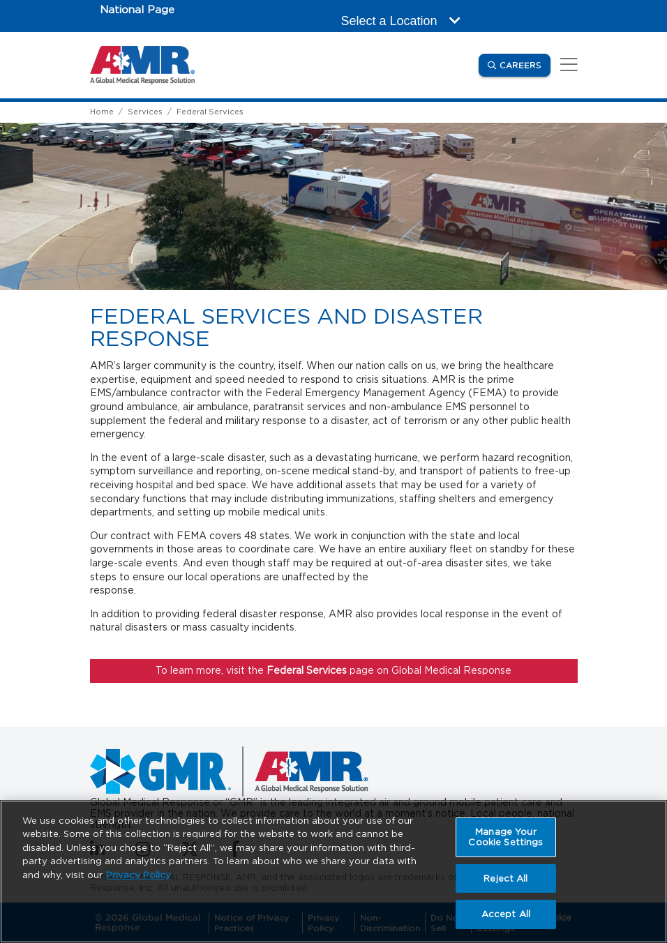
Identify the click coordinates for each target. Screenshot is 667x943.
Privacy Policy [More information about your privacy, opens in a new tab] (138, 875)
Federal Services (210, 111)
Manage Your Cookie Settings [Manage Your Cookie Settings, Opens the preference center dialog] (505, 837)
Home (102, 111)
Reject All (505, 878)
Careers (525, 64)
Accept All (505, 914)
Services (145, 111)
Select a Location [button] (400, 21)
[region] (333, 871)
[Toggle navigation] (566, 65)
